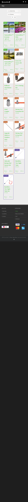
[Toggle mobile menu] (25, 1)
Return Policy (15, 237)
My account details (20, 213)
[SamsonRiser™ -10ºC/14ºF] (9, 54)
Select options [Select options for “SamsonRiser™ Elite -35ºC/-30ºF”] (17, 45)
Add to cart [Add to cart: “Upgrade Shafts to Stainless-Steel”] (6, 146)
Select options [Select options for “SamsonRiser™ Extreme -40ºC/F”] (6, 45)
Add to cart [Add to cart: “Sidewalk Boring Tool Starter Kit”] (6, 172)
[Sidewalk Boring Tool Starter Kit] (8, 154)
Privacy (11, 237)
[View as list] (15, 17)
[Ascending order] (20, 11)
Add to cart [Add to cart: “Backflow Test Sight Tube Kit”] (6, 197)
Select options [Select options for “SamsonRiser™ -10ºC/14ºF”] (6, 70)
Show (11, 14)
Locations (4, 213)
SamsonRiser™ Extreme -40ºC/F (8, 37)
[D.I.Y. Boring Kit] (20, 78)
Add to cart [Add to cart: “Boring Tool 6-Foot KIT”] (17, 142)
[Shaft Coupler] (8, 102)
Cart (16, 216)
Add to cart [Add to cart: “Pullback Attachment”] (6, 94)
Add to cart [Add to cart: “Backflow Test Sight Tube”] (17, 172)
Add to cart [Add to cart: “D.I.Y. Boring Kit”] (17, 94)
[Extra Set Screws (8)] (20, 54)
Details (12, 44)
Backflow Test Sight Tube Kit (7, 189)
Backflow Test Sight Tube (18, 163)
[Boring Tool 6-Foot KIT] (20, 126)
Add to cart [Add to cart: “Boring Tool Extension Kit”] (17, 118)
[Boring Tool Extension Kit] (20, 102)
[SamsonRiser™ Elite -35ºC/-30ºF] (20, 27)
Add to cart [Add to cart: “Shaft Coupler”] (6, 118)
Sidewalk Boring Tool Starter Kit (7, 163)
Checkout (18, 219)
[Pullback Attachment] (8, 78)
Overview (4, 211)
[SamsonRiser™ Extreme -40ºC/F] (9, 27)
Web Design (19, 237)
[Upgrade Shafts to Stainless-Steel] (8, 126)
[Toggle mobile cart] (23, 1)
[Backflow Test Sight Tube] (20, 154)
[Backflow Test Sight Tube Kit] (8, 180)
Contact (4, 216)
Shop (17, 211)
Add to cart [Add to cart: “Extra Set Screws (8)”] (17, 69)
